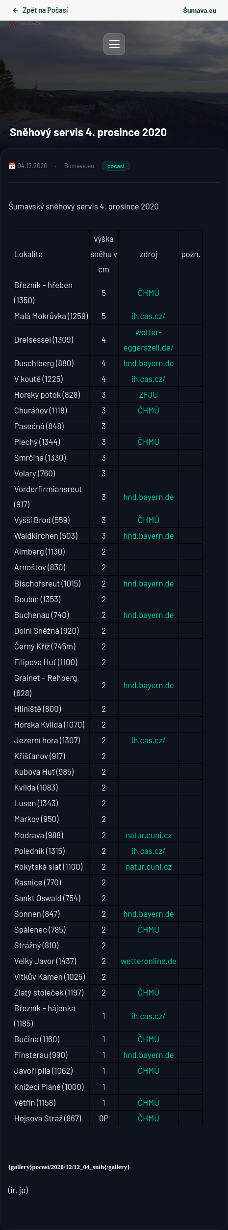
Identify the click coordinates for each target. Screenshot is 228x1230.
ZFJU (148, 394)
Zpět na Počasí (40, 10)
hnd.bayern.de (149, 363)
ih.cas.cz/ (148, 316)
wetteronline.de (149, 961)
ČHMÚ (148, 292)
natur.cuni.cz (149, 835)
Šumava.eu (199, 10)
